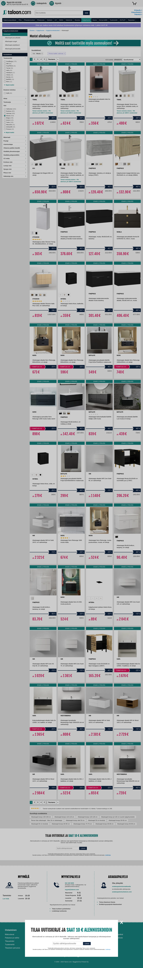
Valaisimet (69, 20)
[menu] (71, 20)
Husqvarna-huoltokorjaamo (50, 938)
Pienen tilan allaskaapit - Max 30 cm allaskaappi (46, 820)
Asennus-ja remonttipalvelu (50, 934)
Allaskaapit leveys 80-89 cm (104, 824)
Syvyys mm (14, 169)
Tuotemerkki (14, 58)
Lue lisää (6, 898)
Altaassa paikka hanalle (14, 148)
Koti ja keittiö (103, 20)
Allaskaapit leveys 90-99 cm (126, 824)
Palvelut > (138, 14)
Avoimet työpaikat (116, 934)
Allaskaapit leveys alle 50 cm (75, 820)
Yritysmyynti (44, 941)
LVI (56, 20)
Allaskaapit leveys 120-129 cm (87, 817)
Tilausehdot (9, 941)
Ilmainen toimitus (14, 90)
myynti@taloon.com (72, 889)
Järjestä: (118, 60)
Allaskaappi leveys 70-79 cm (82, 824)
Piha (20, 20)
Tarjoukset (131, 20)
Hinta (14, 98)
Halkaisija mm (14, 176)
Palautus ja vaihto (12, 938)
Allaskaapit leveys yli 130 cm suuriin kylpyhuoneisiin (118, 817)
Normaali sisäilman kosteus (85, 940)
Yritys (112, 930)
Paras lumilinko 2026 (82, 943)
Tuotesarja (14, 102)
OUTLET (123, 20)
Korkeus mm (14, 162)
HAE (86, 13)
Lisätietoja (108, 855)
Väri (14, 105)
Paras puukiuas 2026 (82, 946)
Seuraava (51, 59)
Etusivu (32, 30)
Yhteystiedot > (136, 12)
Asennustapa (14, 144)
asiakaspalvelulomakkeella (121, 886)
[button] (9, 84)
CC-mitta (14, 158)
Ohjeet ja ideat (82, 930)
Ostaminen (11, 930)
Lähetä (83, 848)
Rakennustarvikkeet (9, 20)
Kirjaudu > (138, 10)
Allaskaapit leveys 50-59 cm (118, 820)
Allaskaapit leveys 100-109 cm (41, 817)
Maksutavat (9, 934)
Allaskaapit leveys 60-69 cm (61, 824)
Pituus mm (14, 173)
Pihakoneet (40, 20)
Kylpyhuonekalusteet (53, 30)
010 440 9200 (69, 883)
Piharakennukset (29, 20)
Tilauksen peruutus (12, 948)
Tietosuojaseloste (116, 938)
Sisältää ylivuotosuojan (14, 151)
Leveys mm (14, 166)
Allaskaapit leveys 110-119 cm (64, 817)
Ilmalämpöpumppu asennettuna (81, 935)
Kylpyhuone (86, 20)
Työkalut (49, 20)
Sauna (94, 20)
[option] (32, 95)
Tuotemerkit (113, 20)
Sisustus (77, 20)
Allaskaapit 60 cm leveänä (39, 824)
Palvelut (44, 930)
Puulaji (14, 141)
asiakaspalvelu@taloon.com (122, 892)
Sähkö (61, 20)
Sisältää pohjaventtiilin (14, 155)
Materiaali (14, 137)
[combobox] (59, 13)
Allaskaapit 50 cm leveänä (96, 820)
